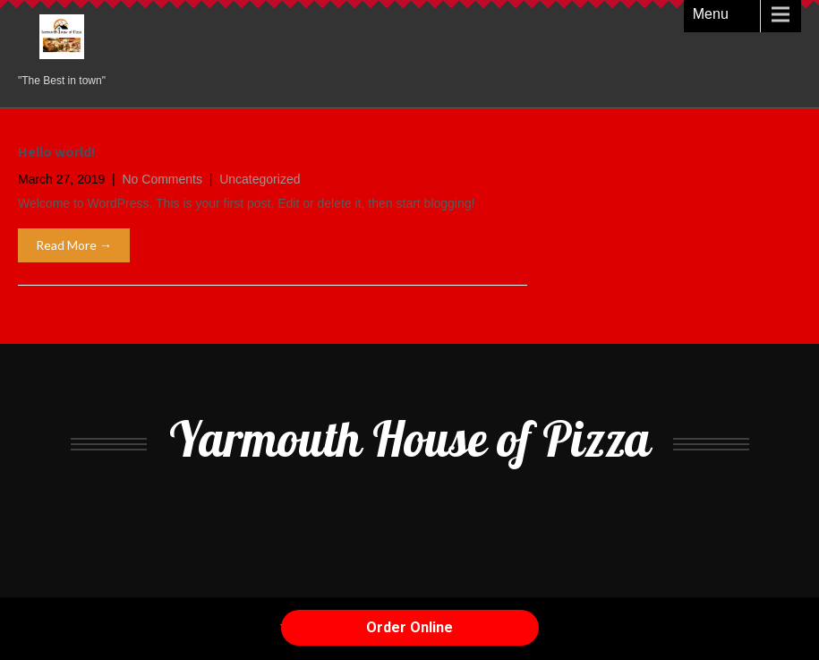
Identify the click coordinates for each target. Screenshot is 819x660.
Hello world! (57, 151)
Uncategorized (259, 179)
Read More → (74, 245)
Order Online (409, 627)
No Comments (162, 179)
